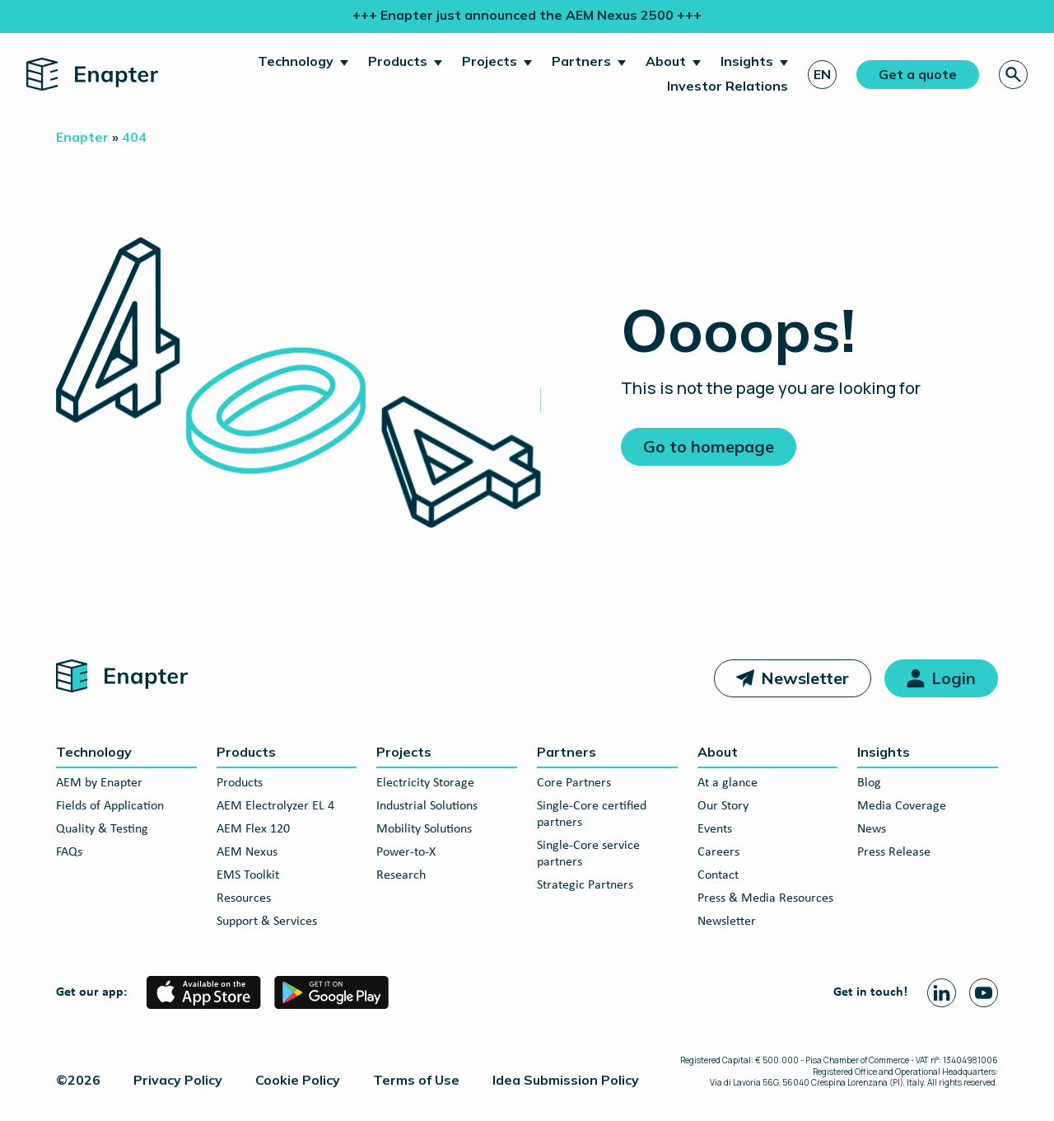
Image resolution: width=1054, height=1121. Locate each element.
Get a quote (918, 74)
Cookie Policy (297, 1080)
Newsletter (805, 678)
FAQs (69, 852)
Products (397, 61)
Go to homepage (708, 446)
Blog (869, 783)
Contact (718, 875)
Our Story (723, 806)
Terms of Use (416, 1080)
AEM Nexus (247, 852)
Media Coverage (901, 806)
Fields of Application (110, 806)
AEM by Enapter (99, 783)
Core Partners (574, 783)
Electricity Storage (425, 783)
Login (953, 678)
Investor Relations (727, 85)
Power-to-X (406, 852)
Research (401, 875)
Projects (489, 61)
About (666, 61)
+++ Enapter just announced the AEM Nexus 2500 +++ (527, 15)
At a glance (727, 783)
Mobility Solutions (424, 829)
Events (714, 829)
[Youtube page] (983, 992)
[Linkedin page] (941, 992)
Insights (747, 61)
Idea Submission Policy (565, 1080)
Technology (295, 61)
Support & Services (267, 921)
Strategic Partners (585, 885)
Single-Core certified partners (591, 814)
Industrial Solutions (427, 806)
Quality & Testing (102, 829)
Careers (718, 852)
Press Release (893, 852)
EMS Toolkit (248, 875)
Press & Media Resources (765, 898)
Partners (581, 61)
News (871, 829)
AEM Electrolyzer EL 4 (275, 806)
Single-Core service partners (588, 854)
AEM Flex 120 (253, 829)
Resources (244, 898)
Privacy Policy (177, 1080)
